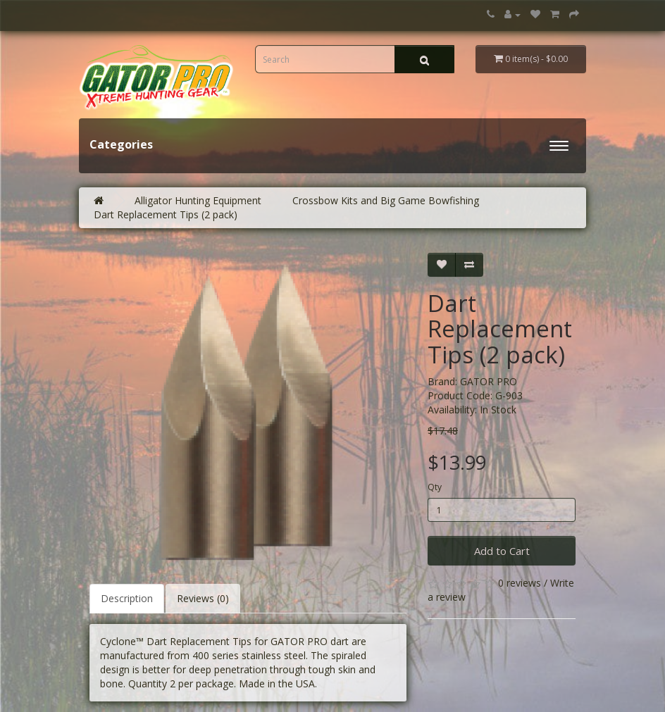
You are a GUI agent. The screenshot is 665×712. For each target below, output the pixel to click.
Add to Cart (502, 551)
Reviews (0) (203, 598)
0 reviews (519, 582)
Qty (435, 487)
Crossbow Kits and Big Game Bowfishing (385, 200)
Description (127, 598)
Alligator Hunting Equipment (198, 200)
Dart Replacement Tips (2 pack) (165, 214)
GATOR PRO (488, 381)
